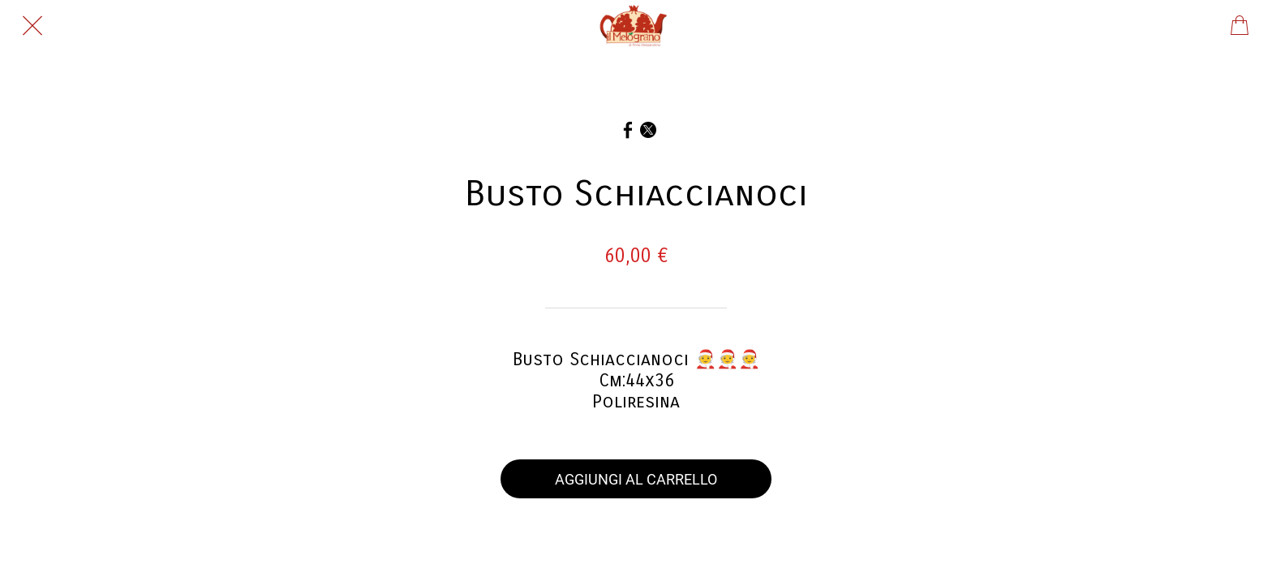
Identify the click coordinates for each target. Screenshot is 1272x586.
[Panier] (1239, 25)
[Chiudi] (32, 26)
